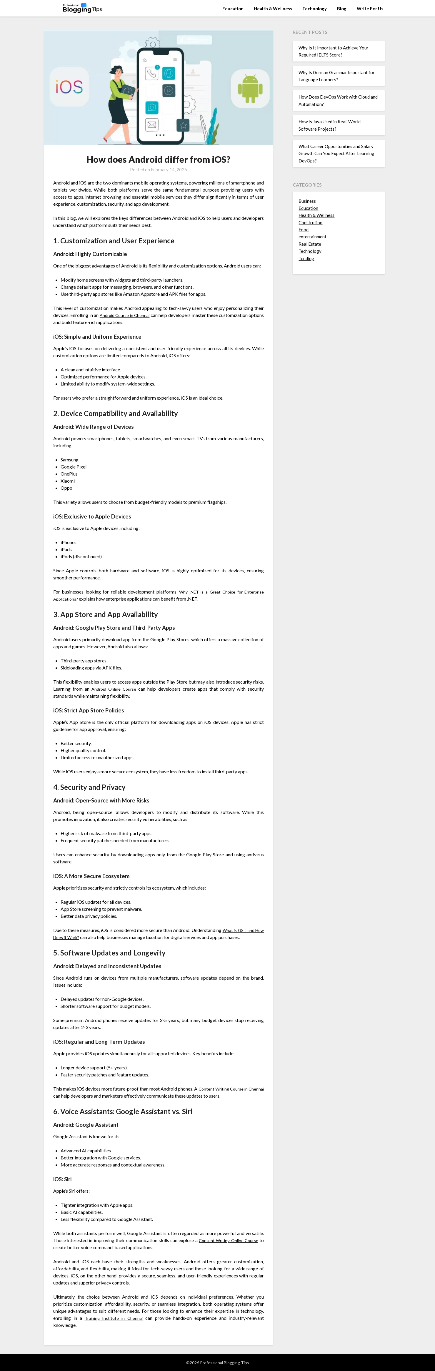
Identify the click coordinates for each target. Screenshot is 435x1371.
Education (233, 8)
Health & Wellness (273, 8)
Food (304, 229)
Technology (314, 8)
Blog (341, 8)
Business (307, 201)
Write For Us (370, 8)
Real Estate (310, 244)
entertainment (312, 236)
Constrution (310, 222)
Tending (306, 258)
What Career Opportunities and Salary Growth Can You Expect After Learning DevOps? (336, 153)
